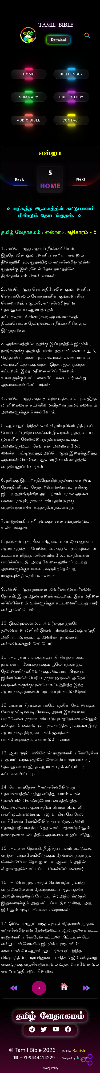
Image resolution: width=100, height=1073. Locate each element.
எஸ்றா (53, 233)
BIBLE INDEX (71, 74)
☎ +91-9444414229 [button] (34, 1057)
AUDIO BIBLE (28, 120)
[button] (28, 35)
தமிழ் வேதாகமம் (20, 233)
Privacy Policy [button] (50, 1068)
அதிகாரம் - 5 (80, 233)
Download (58, 39)
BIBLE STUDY (71, 97)
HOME (28, 74)
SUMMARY (28, 97)
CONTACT (71, 120)
